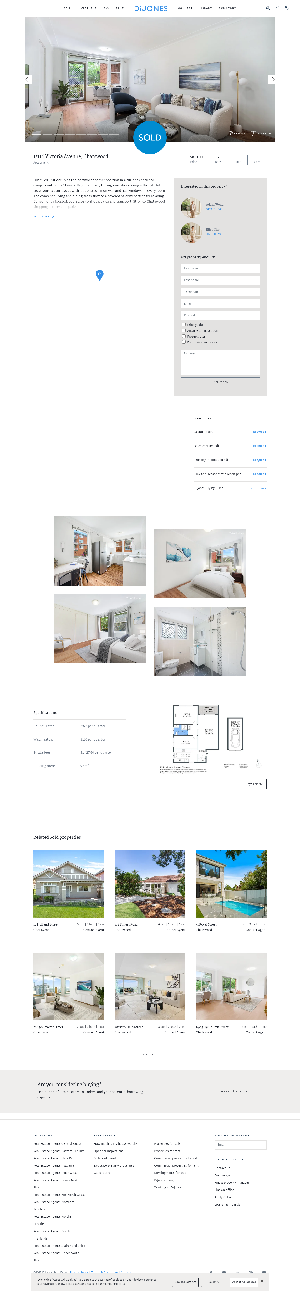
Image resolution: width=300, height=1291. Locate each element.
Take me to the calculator (235, 1091)
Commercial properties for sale (176, 1158)
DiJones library (164, 1180)
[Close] (262, 1281)
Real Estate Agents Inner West (55, 1173)
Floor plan (264, 134)
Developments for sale (170, 1173)
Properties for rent (167, 1151)
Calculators (102, 1173)
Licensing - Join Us (227, 1204)
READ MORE (41, 217)
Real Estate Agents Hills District (56, 1158)
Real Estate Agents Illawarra (53, 1165)
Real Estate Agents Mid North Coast (59, 1195)
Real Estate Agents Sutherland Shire (59, 1246)
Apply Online (223, 1197)
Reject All (214, 1282)
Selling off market (107, 1158)
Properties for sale (167, 1144)
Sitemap (126, 1272)
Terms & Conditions (104, 1272)
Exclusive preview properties (114, 1165)
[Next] (272, 79)
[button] (67, 8)
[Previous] (27, 79)
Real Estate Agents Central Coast (57, 1144)
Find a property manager (232, 1183)
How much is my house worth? (115, 1144)
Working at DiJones (167, 1187)
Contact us (222, 1168)
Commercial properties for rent (176, 1165)
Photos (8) (240, 134)
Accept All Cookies (244, 1282)
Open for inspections (109, 1151)
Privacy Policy (79, 1272)
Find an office (224, 1190)
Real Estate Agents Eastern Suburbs (59, 1151)
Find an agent (224, 1175)
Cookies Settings (185, 1282)
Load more (146, 1054)
